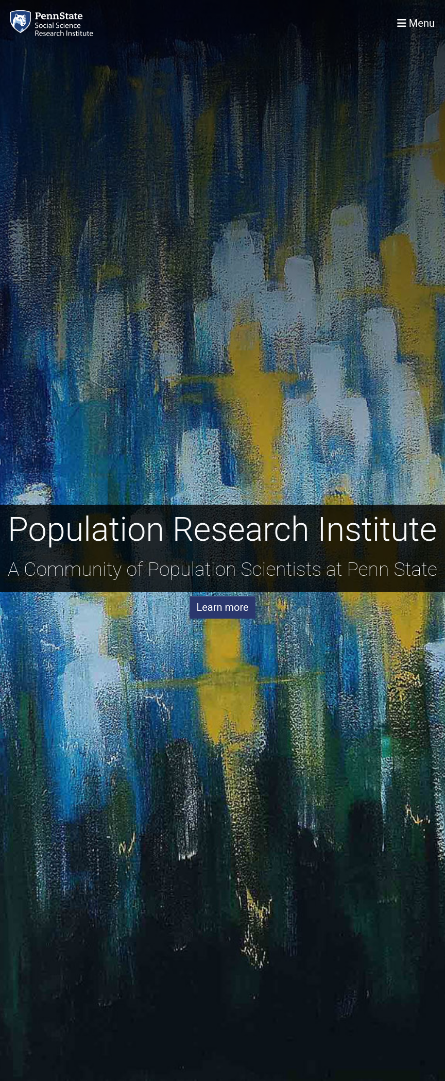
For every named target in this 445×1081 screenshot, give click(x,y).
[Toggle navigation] (416, 23)
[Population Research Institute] (53, 23)
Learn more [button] (222, 607)
